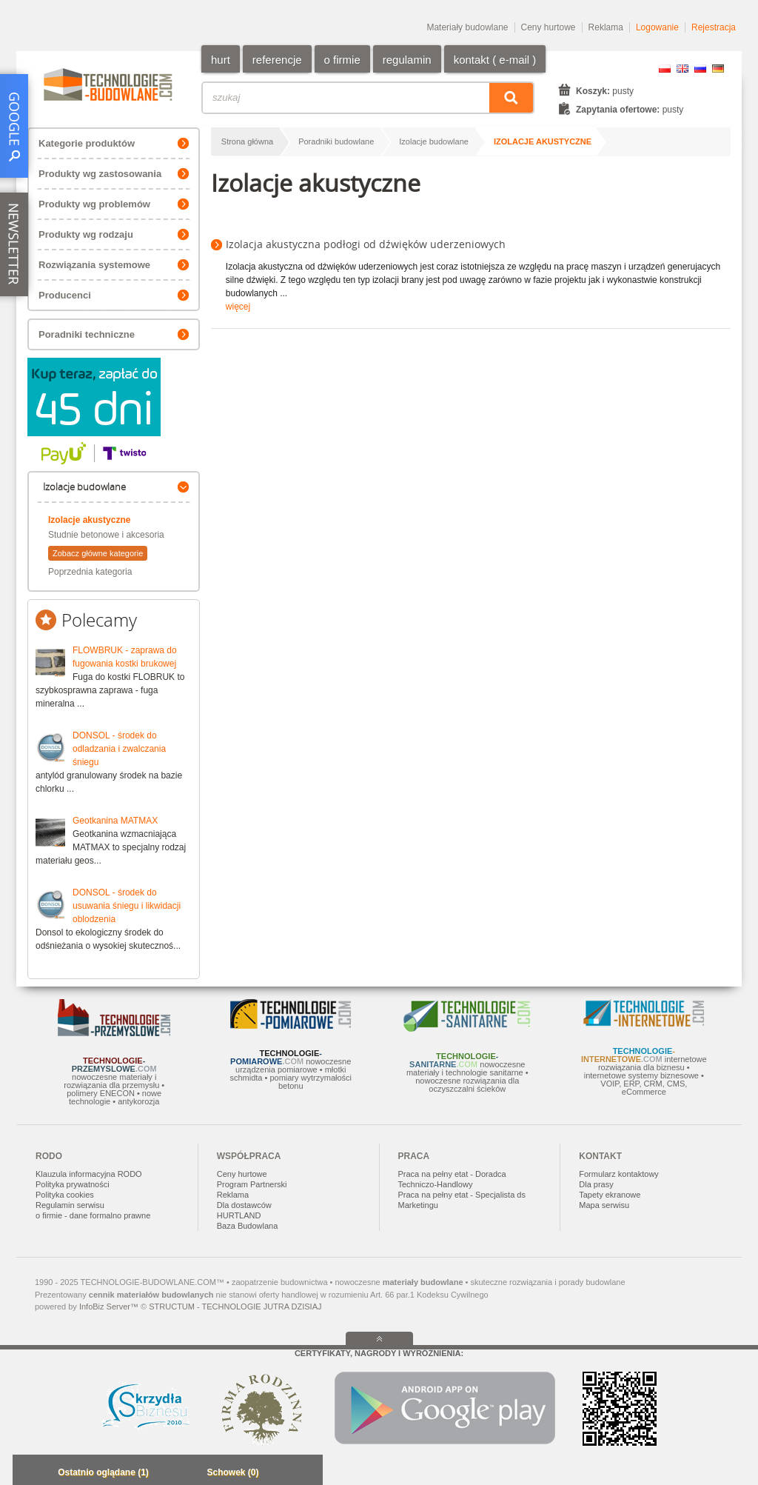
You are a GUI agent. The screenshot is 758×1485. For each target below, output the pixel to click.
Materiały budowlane (467, 27)
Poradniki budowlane (336, 141)
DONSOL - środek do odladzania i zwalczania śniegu (119, 748)
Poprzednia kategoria (90, 572)
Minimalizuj (28, 1473)
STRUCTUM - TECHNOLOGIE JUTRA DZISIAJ (235, 1306)
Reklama (605, 27)
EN (682, 68)
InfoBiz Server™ (108, 1306)
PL (665, 68)
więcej (238, 306)
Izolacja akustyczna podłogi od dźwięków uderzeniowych (366, 244)
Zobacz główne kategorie (98, 553)
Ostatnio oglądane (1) (103, 1472)
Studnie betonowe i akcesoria (106, 535)
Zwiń (307, 1473)
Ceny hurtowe (548, 27)
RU (700, 68)
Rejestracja (713, 27)
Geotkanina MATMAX (115, 820)
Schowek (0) (232, 1472)
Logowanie (657, 27)
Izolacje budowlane (434, 141)
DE (718, 68)
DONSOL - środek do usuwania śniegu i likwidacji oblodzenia (127, 905)
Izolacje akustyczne (89, 520)
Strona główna (247, 141)
